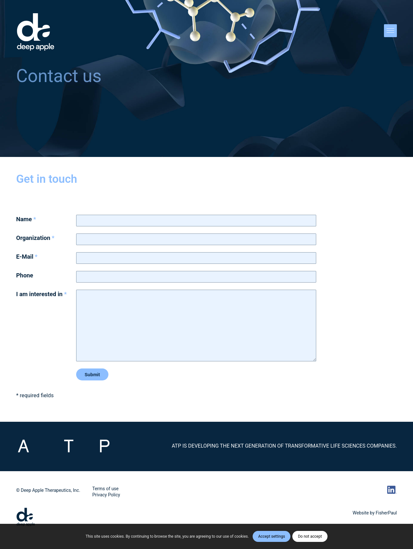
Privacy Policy (106, 494)
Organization (35, 237)
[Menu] (388, 32)
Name (26, 219)
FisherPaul (386, 512)
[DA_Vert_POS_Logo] (35, 32)
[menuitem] (388, 32)
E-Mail (26, 256)
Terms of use (105, 488)
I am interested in (41, 294)
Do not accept (310, 536)
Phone (24, 275)
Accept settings (271, 536)
